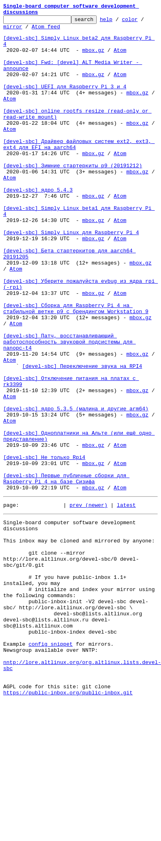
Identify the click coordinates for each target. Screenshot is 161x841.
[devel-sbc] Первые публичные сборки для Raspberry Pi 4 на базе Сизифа (66, 572)
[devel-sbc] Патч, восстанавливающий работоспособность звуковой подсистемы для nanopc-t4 (69, 408)
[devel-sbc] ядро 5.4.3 (38, 226)
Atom (120, 58)
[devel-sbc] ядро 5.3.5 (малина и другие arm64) (75, 488)
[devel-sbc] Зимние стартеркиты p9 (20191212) (72, 197)
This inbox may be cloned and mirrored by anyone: (79, 642)
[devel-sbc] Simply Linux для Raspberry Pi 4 (71, 277)
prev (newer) (89, 602)
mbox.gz (93, 58)
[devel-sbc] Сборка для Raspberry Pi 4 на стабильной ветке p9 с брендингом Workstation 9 (75, 368)
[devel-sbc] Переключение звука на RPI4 (82, 437)
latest (126, 602)
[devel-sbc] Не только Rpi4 (44, 547)
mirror (12, 31)
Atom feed (46, 31)
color (142, 22)
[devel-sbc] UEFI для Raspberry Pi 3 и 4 (64, 102)
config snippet (50, 766)
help (118, 22)
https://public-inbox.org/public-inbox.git (68, 824)
